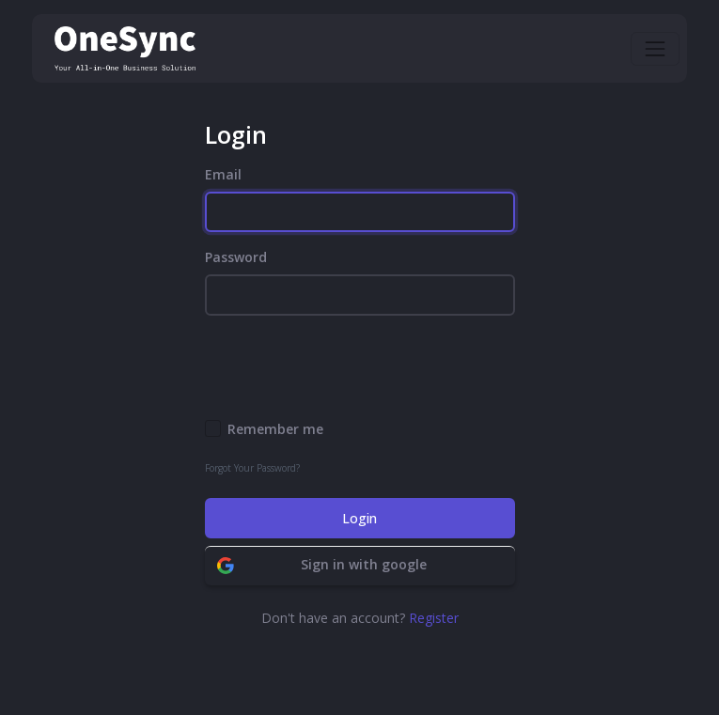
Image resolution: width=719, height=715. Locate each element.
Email (223, 174)
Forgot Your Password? (252, 467)
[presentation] (348, 367)
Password (236, 257)
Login (359, 518)
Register (434, 618)
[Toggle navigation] (655, 49)
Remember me (275, 429)
